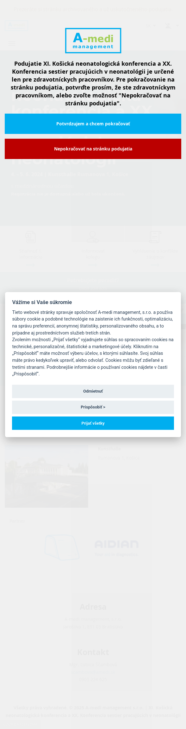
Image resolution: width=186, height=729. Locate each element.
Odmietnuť (93, 391)
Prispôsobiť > (93, 407)
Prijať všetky (92, 423)
